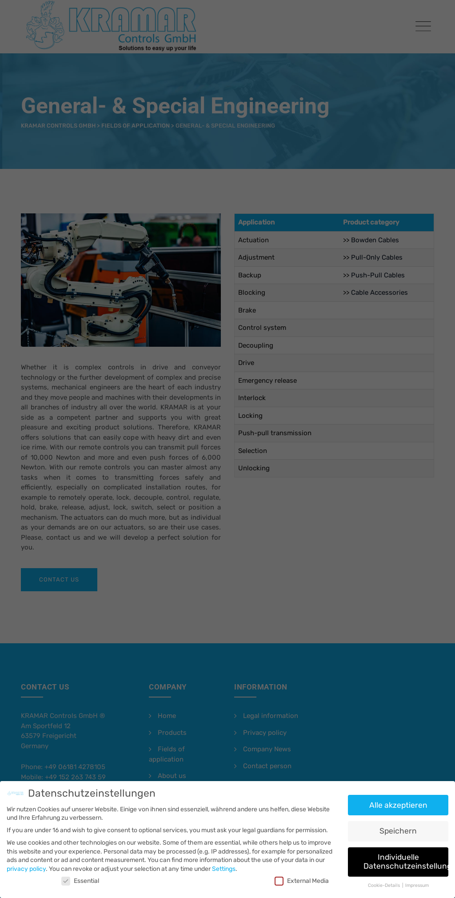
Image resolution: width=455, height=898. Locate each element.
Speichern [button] (398, 827)
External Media (302, 877)
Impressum (417, 881)
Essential (80, 877)
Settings (223, 865)
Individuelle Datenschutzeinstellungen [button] (405, 857)
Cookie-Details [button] (384, 881)
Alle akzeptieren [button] (398, 801)
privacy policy (26, 865)
